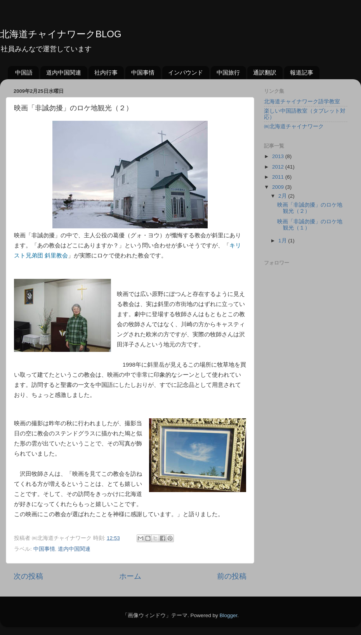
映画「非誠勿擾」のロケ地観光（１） (309, 225)
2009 (278, 187)
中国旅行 (228, 72)
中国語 (24, 72)
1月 (283, 241)
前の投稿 (231, 576)
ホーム (130, 576)
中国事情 (142, 72)
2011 (278, 177)
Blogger (228, 615)
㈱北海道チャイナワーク (294, 126)
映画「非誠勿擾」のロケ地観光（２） (309, 208)
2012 (278, 167)
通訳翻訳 (264, 72)
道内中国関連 (63, 72)
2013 (278, 156)
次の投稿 (28, 576)
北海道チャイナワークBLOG (60, 34)
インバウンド (185, 72)
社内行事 (106, 72)
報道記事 (301, 72)
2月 (283, 196)
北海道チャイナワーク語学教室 (302, 101)
